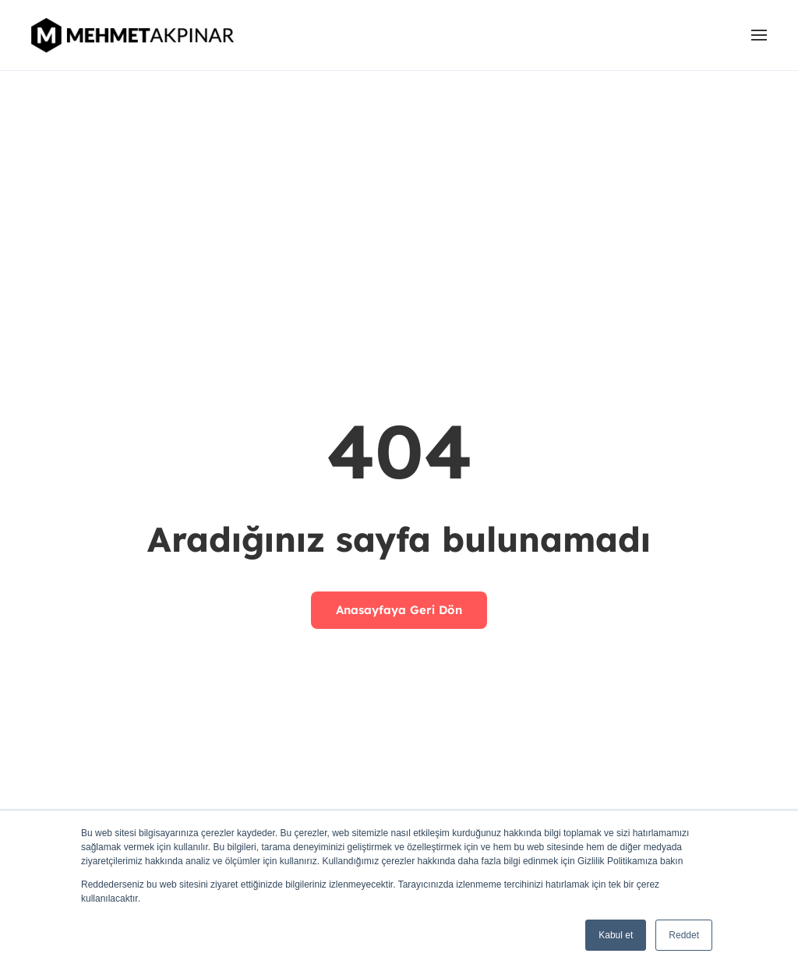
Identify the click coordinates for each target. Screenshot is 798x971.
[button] (759, 35)
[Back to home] (134, 35)
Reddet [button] (684, 935)
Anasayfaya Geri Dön (399, 609)
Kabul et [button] (615, 935)
